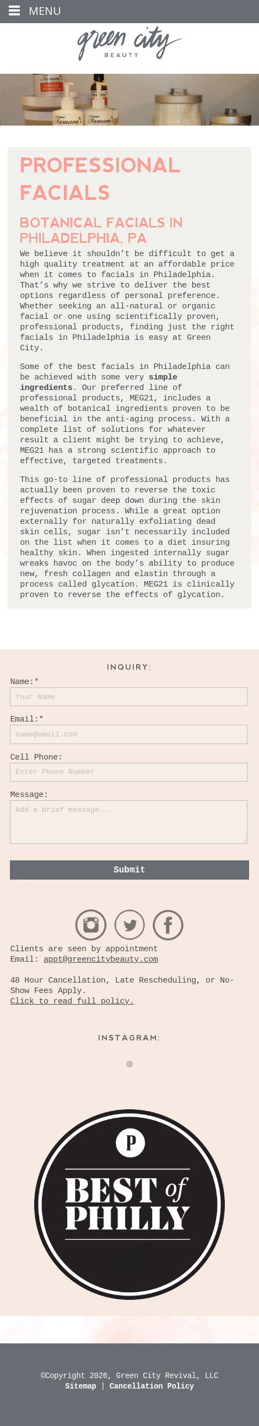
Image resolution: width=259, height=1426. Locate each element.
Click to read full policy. (72, 1001)
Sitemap (82, 1386)
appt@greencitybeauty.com (101, 959)
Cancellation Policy (152, 1386)
